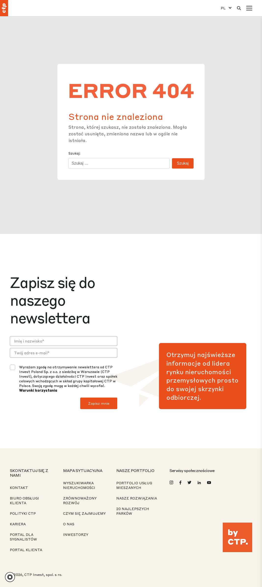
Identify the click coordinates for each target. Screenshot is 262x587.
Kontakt (19, 487)
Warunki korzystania (38, 390)
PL (223, 8)
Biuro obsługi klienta (24, 500)
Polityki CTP (23, 513)
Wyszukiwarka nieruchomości (79, 485)
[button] (10, 577)
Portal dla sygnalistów (23, 536)
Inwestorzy (75, 534)
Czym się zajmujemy (84, 513)
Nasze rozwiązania (136, 498)
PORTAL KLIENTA (26, 549)
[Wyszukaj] (239, 8)
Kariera (18, 524)
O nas (68, 524)
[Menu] (249, 8)
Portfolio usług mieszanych (134, 485)
